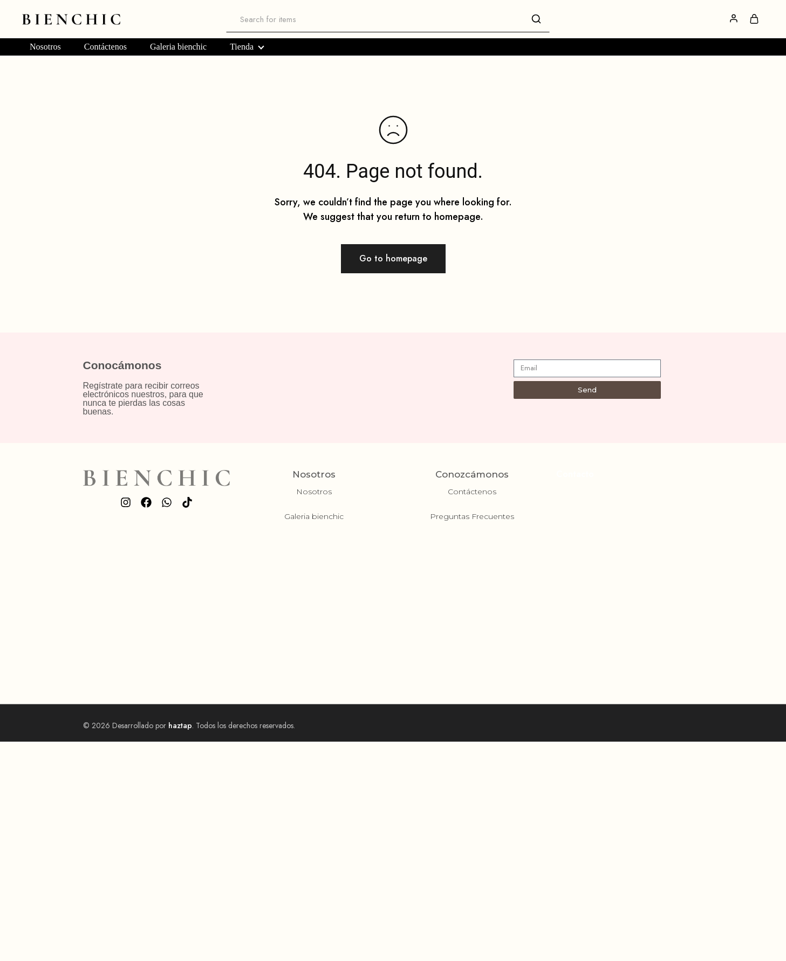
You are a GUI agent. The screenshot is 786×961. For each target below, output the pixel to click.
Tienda (246, 47)
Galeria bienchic (178, 47)
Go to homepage (393, 258)
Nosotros (45, 47)
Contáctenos (105, 47)
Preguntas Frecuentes (472, 516)
